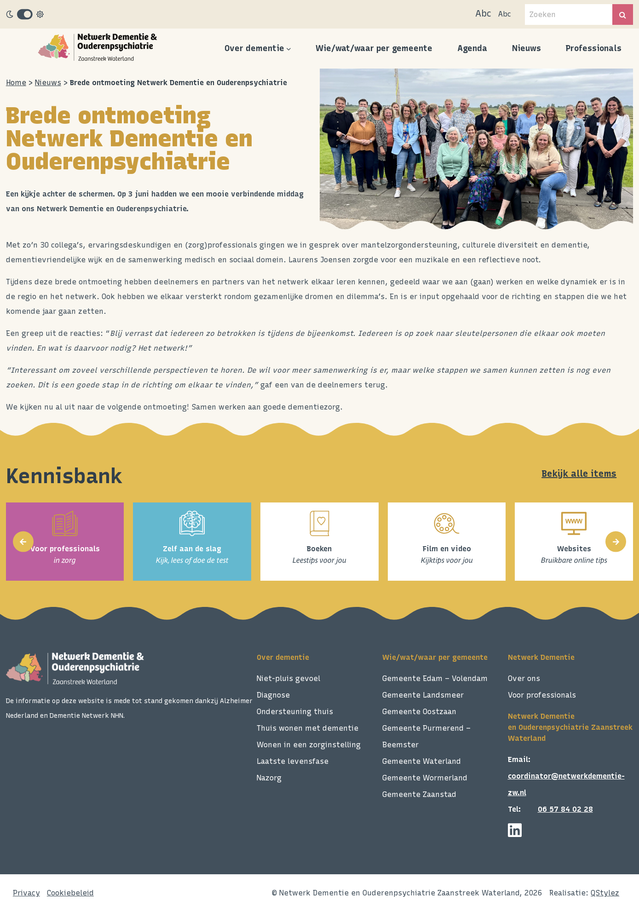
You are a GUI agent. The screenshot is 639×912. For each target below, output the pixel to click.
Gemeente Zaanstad (419, 794)
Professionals (594, 48)
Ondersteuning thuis (295, 711)
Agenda (472, 48)
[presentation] (23, 541)
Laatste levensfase (292, 761)
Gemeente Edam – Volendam (435, 678)
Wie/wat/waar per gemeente (374, 48)
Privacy (26, 893)
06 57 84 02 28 (565, 809)
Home (16, 82)
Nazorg (269, 777)
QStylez (605, 893)
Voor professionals (542, 695)
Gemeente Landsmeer (423, 695)
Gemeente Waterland (421, 761)
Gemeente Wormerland (424, 777)
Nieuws (526, 48)
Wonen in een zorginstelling (309, 744)
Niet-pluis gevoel (288, 678)
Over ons (524, 678)
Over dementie (254, 48)
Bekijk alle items (578, 473)
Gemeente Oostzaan (419, 711)
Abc (483, 13)
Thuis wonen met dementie (307, 728)
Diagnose (273, 695)
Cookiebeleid (70, 893)
